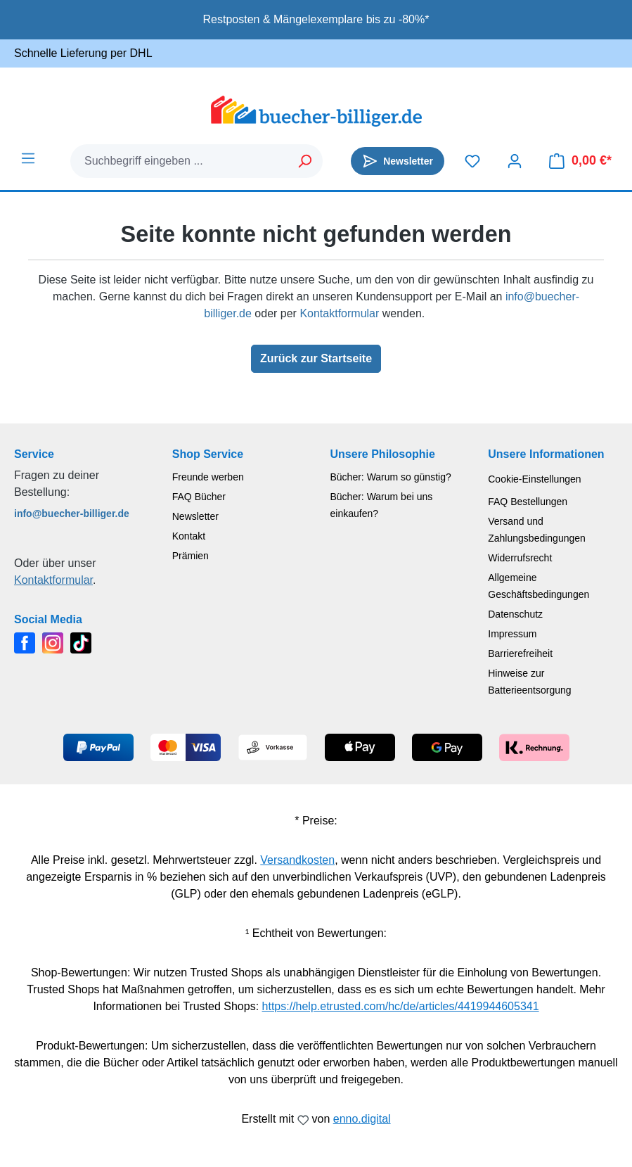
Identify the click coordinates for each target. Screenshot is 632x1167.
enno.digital (362, 1119)
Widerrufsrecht (520, 557)
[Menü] (28, 158)
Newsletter (195, 516)
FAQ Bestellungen (527, 501)
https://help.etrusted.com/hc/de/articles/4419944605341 (400, 1006)
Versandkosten (297, 860)
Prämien (190, 555)
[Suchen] (305, 161)
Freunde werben (208, 477)
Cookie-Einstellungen (534, 479)
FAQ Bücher (199, 496)
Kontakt (188, 536)
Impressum (512, 633)
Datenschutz (515, 614)
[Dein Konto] (515, 161)
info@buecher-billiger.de (71, 513)
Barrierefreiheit (520, 653)
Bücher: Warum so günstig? (390, 477)
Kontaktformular (339, 313)
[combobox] (179, 161)
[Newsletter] (397, 161)
